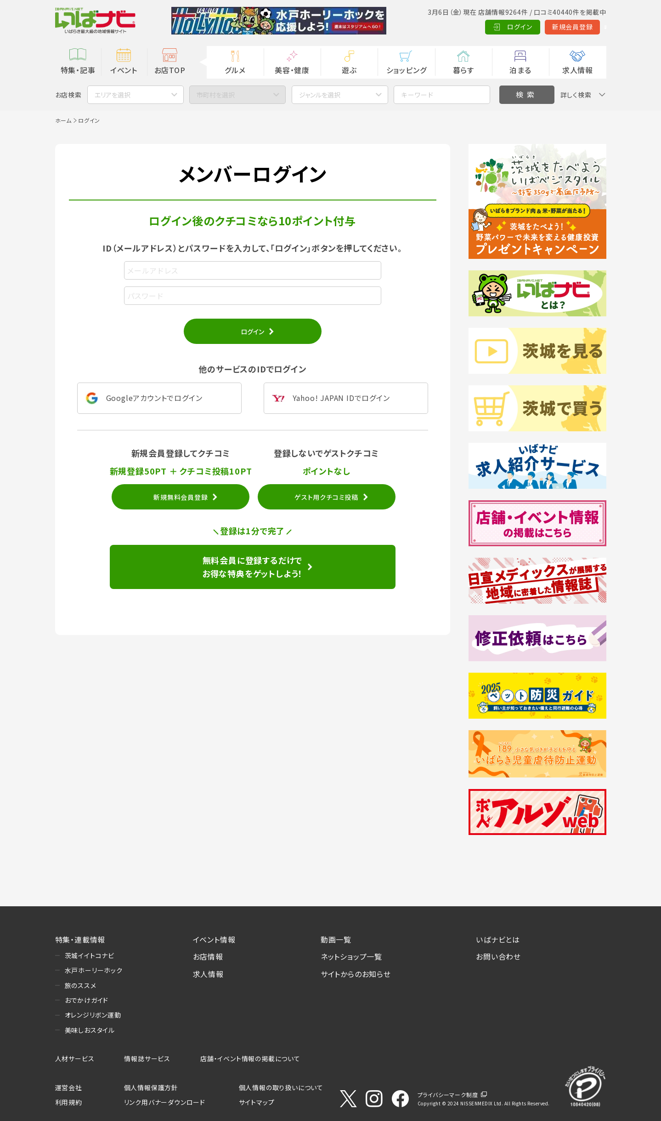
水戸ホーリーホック (94, 970)
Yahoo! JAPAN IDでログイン (341, 397)
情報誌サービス (147, 1058)
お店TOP (170, 69)
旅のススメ (80, 985)
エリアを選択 (112, 94)
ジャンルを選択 (319, 94)
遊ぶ (349, 69)
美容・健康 (292, 69)
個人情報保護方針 (151, 1087)
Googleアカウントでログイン (154, 397)
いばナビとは (498, 939)
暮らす (463, 69)
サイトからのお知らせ (356, 973)
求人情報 (577, 69)
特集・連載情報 (80, 939)
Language (583, 26)
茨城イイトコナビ (89, 955)
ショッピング (406, 69)
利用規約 (68, 1102)
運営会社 (68, 1087)
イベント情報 (214, 939)
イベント (123, 69)
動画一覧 (336, 939)
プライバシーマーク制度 (448, 1094)
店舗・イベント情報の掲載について (250, 1058)
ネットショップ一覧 (351, 956)
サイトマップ (257, 1102)
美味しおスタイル (90, 1030)
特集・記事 (78, 69)
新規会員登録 (528, 26)
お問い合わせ (498, 956)
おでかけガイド (87, 1000)
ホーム (63, 120)
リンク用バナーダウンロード (164, 1102)
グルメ (235, 69)
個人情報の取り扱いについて (281, 1087)
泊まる (520, 69)
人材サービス (75, 1058)
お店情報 (208, 956)
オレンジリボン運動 (93, 1014)
